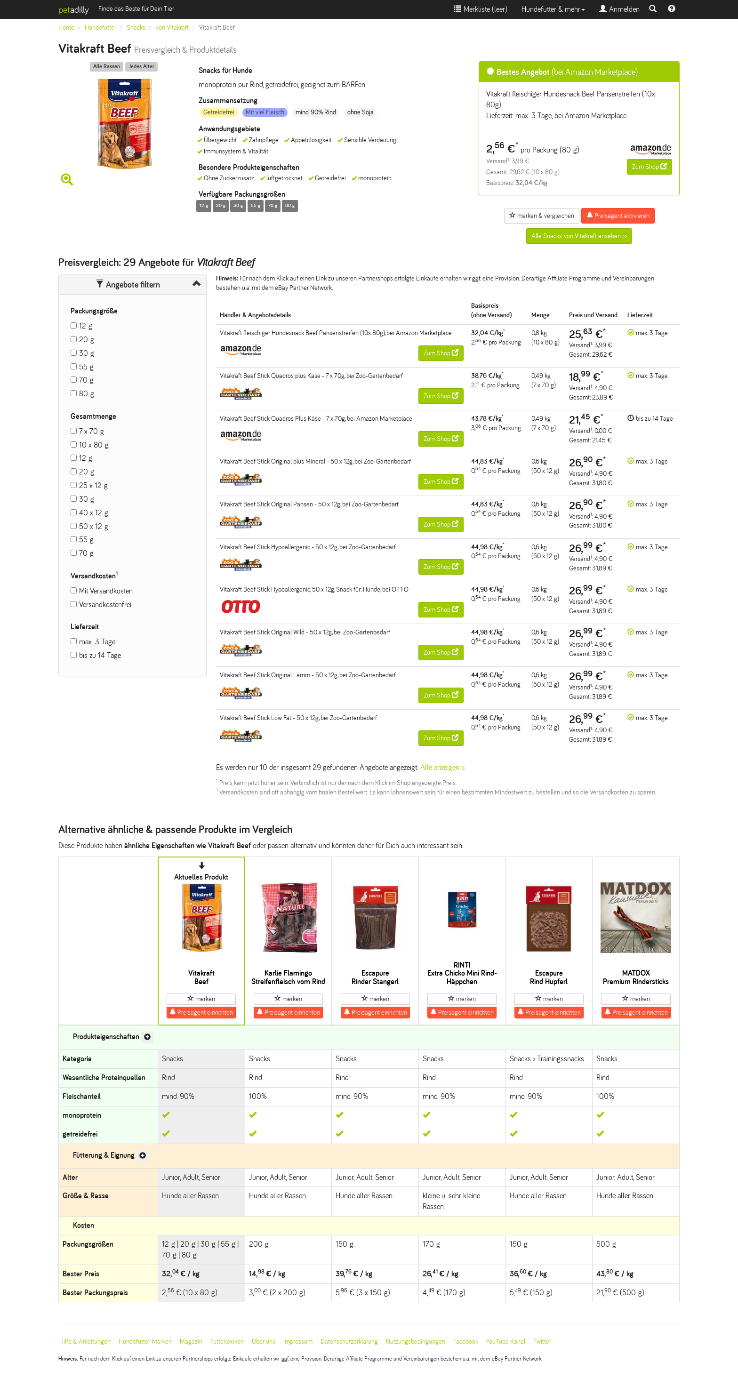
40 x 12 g (93, 513)
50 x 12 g (93, 526)
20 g (86, 340)
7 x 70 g (91, 431)
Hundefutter (100, 27)
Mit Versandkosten (106, 591)
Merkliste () (480, 9)
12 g (85, 326)
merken (201, 998)
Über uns (263, 1341)
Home (66, 27)
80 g (86, 394)
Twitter (542, 1341)
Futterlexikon (227, 1341)
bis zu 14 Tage (100, 655)
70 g (86, 380)
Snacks (136, 27)
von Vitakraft (172, 27)
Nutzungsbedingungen (415, 1341)
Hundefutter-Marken (145, 1341)
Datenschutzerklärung (349, 1341)
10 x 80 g (94, 445)
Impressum (298, 1341)
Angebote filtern (128, 284)
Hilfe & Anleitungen (85, 1341)
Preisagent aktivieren (618, 215)
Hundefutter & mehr (553, 9)
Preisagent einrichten (201, 1012)
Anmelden (619, 9)
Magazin (191, 1341)
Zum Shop (649, 166)
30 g (86, 353)
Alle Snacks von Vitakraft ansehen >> (579, 236)
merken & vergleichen (541, 215)
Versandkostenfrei (105, 605)
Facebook (465, 1341)
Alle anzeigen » (442, 767)
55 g (86, 367)
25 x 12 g (93, 485)
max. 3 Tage (97, 642)
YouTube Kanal (505, 1341)
